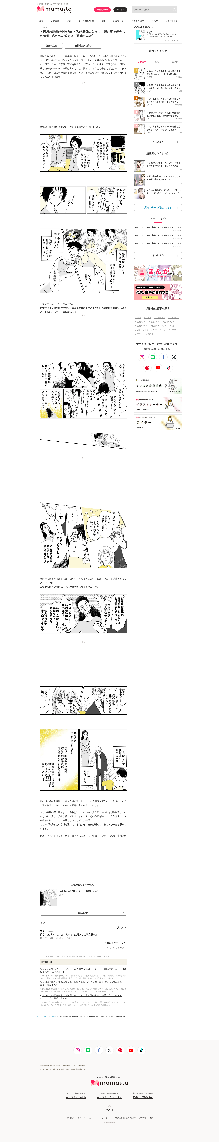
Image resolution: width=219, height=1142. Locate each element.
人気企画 (55, 21)
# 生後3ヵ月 (140, 322)
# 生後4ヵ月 (154, 322)
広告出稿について (55, 1065)
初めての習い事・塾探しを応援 (143, 1095)
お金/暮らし (118, 21)
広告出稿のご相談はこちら (158, 207)
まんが (155, 21)
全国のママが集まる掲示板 (109, 1095)
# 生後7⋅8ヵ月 (141, 326)
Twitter (169, 36)
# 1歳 (172, 326)
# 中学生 (139, 334)
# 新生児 (147, 317)
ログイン (120, 10)
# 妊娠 (138, 317)
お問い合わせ (44, 1065)
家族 (69, 21)
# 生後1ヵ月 (159, 317)
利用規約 (70, 1118)
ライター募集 (66, 1065)
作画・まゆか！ (100, 835)
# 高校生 (149, 334)
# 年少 (146, 330)
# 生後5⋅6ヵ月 (169, 322)
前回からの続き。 (49, 56)
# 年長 (163, 330)
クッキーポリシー (105, 1118)
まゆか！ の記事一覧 (172, 40)
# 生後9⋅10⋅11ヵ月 (159, 326)
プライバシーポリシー (86, 1118)
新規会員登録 (102, 10)
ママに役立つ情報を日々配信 (76, 1095)
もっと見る (158, 142)
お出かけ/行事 (138, 21)
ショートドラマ (173, 21)
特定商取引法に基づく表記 (125, 1118)
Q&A (151, 1118)
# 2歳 (137, 330)
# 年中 (154, 330)
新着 (41, 21)
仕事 (104, 21)
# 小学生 (172, 330)
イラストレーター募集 (79, 1065)
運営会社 (142, 1118)
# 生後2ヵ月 (173, 317)
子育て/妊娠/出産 (86, 21)
